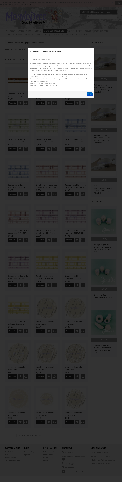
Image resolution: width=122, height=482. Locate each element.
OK (90, 94)
